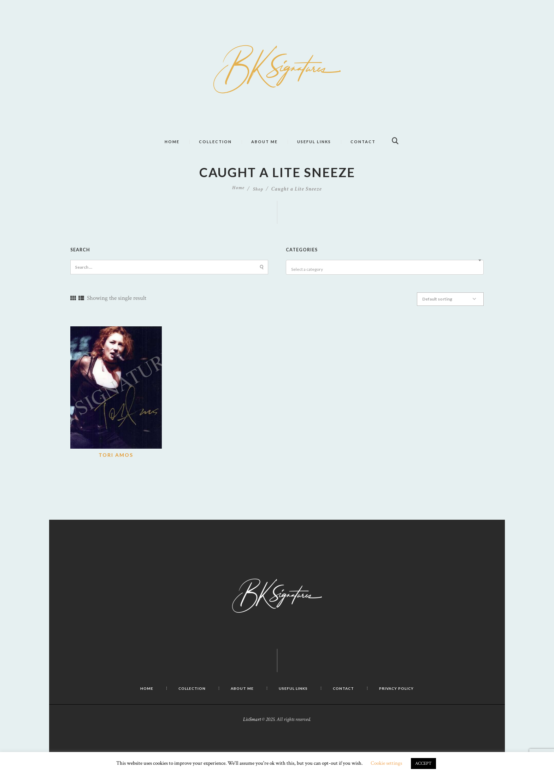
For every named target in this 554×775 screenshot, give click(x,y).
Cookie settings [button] (386, 763)
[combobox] (385, 281)
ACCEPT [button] (423, 764)
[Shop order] (454, 312)
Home (238, 203)
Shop (258, 203)
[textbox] (385, 283)
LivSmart (252, 731)
